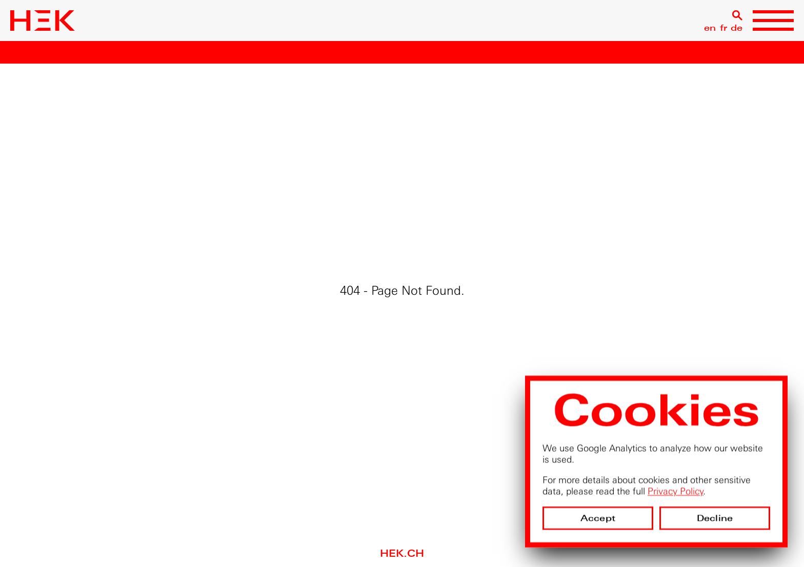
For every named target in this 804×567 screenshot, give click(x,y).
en (710, 28)
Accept (597, 518)
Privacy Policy (676, 491)
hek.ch (402, 553)
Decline (715, 518)
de (736, 28)
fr (723, 28)
